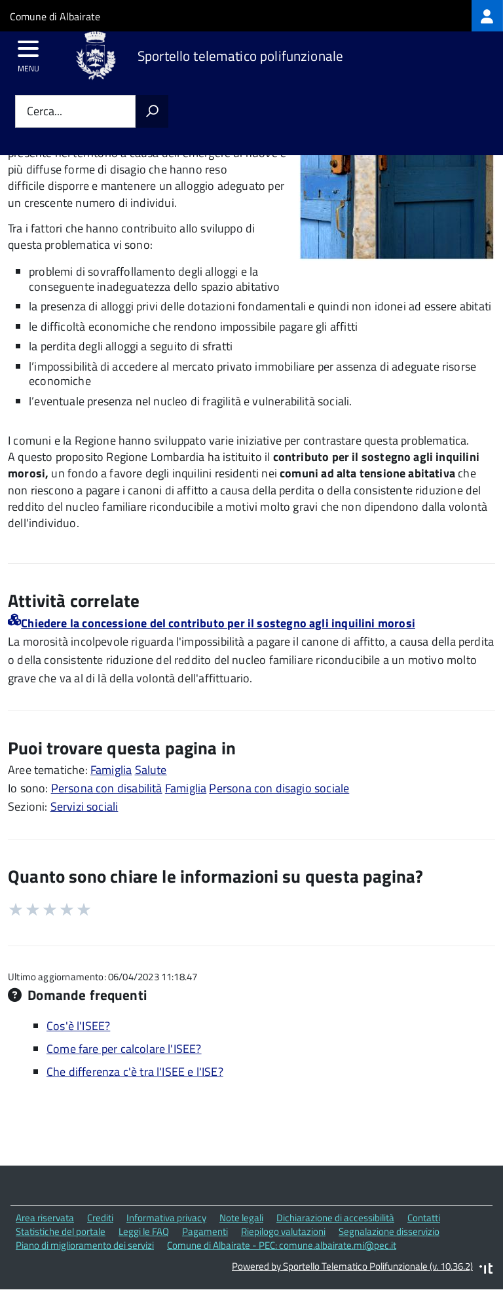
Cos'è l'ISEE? (78, 1026)
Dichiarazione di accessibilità (335, 1217)
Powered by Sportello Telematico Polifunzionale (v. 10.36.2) (352, 1266)
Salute (151, 770)
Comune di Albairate (55, 16)
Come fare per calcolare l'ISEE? (124, 1049)
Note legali (241, 1217)
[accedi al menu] (28, 53)
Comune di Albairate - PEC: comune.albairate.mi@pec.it (281, 1245)
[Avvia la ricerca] (152, 111)
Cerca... (44, 112)
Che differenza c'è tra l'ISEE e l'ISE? (135, 1071)
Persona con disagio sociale (279, 788)
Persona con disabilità (106, 788)
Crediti (100, 1217)
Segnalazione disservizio (389, 1231)
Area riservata (45, 1217)
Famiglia (111, 770)
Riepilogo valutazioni (283, 1231)
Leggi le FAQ (144, 1231)
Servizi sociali (84, 806)
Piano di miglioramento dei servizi (85, 1245)
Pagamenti (205, 1231)
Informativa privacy (166, 1217)
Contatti (423, 1217)
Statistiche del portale (60, 1231)
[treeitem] (487, 15)
